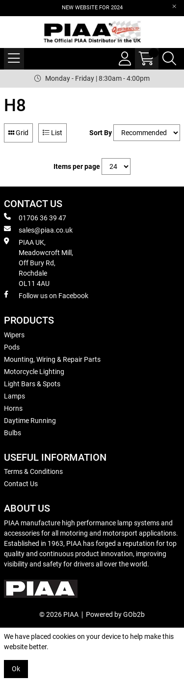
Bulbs (12, 433)
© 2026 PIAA (59, 614)
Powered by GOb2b (115, 614)
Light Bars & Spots (32, 384)
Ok (16, 669)
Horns (13, 408)
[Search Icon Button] (169, 59)
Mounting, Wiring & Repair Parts (52, 359)
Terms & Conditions (33, 471)
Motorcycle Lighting (34, 372)
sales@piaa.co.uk (38, 229)
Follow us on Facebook (46, 295)
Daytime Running (30, 420)
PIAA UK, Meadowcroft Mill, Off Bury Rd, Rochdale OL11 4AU (38, 262)
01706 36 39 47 (35, 217)
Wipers (14, 335)
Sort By (100, 133)
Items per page (76, 166)
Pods (12, 347)
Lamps (14, 396)
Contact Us (21, 484)
